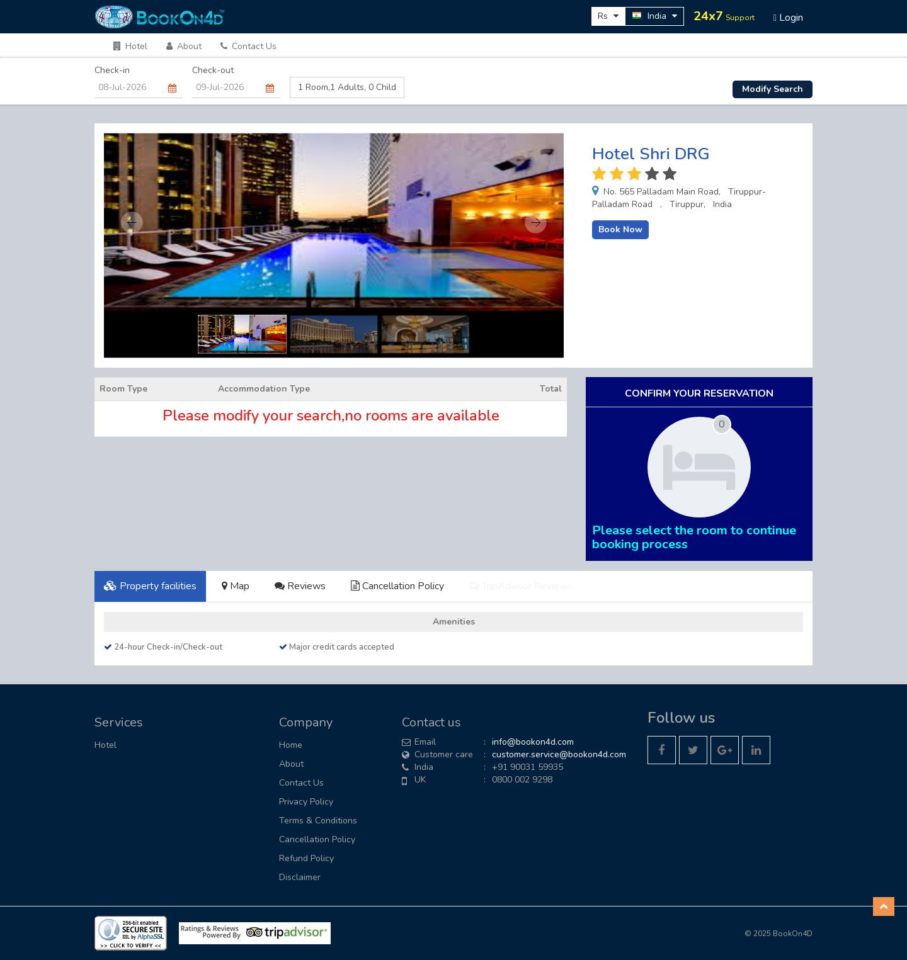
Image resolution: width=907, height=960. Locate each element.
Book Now (620, 229)
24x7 (724, 16)
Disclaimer (300, 877)
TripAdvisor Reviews (521, 586)
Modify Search (772, 89)
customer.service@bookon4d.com (559, 754)
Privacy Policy (306, 802)
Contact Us (248, 46)
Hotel (130, 46)
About (184, 46)
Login (788, 18)
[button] (883, 906)
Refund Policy (306, 858)
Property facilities (150, 586)
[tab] (150, 586)
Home (290, 745)
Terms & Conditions (318, 821)
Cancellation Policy (397, 586)
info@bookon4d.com (533, 742)
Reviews (300, 586)
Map (235, 586)
